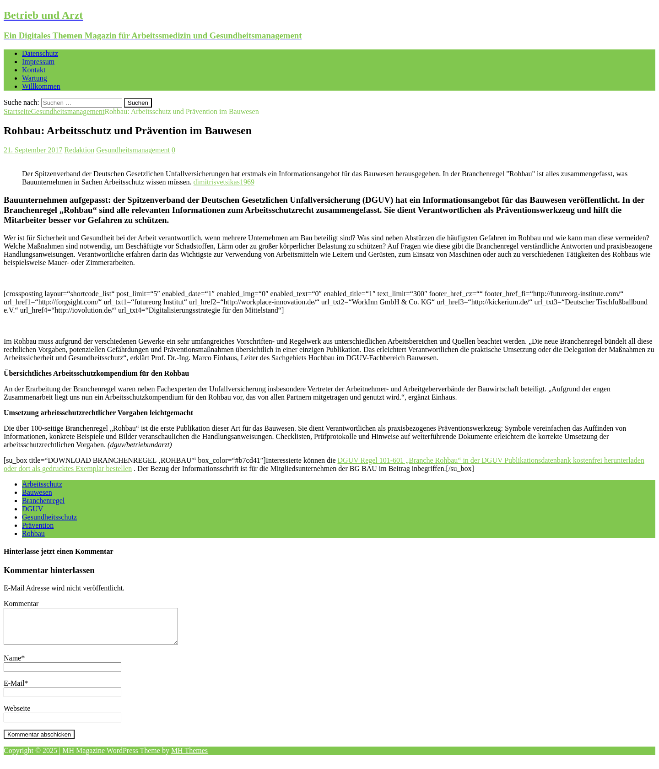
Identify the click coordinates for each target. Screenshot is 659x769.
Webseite (17, 715)
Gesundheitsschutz (49, 517)
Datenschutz (40, 53)
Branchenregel (43, 500)
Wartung (34, 78)
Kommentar (21, 603)
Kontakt (34, 70)
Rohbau (33, 533)
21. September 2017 (33, 150)
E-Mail (14, 690)
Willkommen (41, 86)
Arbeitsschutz (42, 484)
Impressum (38, 61)
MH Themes (189, 757)
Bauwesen (37, 492)
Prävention (38, 525)
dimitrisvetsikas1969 (224, 182)
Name (12, 665)
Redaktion (79, 150)
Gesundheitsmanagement (133, 150)
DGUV (32, 509)
